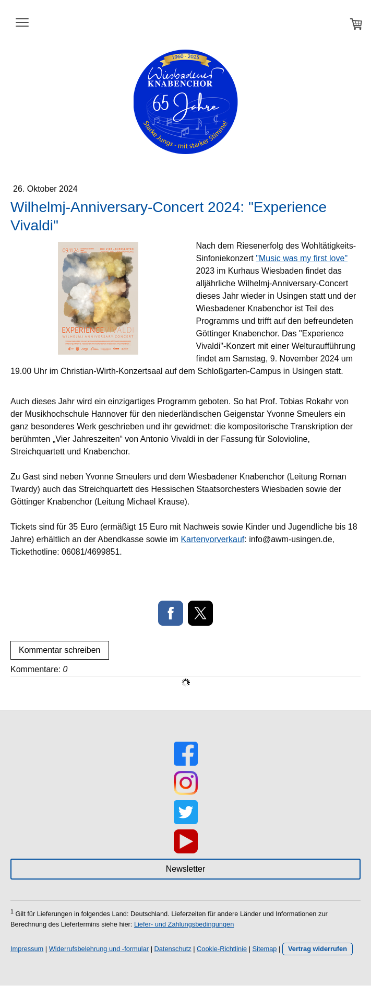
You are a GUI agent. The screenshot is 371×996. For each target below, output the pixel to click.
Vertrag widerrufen (317, 949)
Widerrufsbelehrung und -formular (99, 949)
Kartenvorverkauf (212, 539)
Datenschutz (173, 949)
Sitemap (265, 949)
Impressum (26, 949)
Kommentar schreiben (60, 650)
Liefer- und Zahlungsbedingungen (184, 924)
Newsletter (186, 868)
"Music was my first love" (302, 258)
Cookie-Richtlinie (222, 949)
